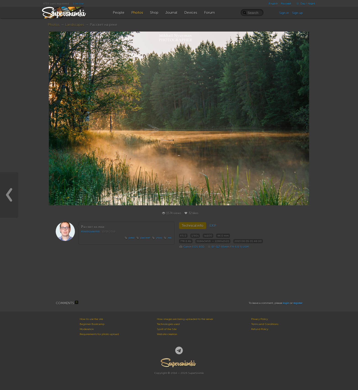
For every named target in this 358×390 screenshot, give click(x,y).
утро (159, 237)
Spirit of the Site (166, 329)
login (286, 303)
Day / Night (304, 3)
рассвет (145, 237)
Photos (54, 24)
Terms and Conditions (264, 324)
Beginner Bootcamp (92, 324)
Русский (286, 3)
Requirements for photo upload (99, 334)
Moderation (87, 329)
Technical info (192, 226)
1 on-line (78, 3)
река (131, 237)
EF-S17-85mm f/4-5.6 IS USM (230, 246)
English (273, 3)
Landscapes (74, 24)
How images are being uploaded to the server (185, 319)
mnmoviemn (90, 231)
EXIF (212, 226)
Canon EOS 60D (193, 246)
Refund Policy (259, 329)
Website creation (167, 334)
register (297, 303)
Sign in (284, 13)
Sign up (297, 13)
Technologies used (168, 324)
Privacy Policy (259, 319)
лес (170, 237)
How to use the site (91, 319)
